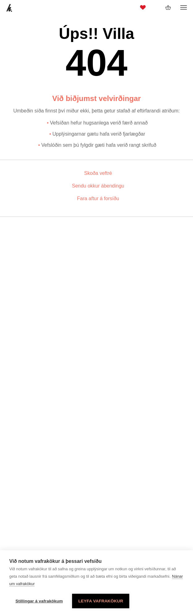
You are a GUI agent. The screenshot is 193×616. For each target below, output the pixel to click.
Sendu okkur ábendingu (98, 185)
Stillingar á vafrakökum (39, 601)
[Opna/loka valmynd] (183, 7)
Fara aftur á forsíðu (98, 198)
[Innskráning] (155, 7)
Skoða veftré (98, 173)
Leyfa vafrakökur (100, 601)
